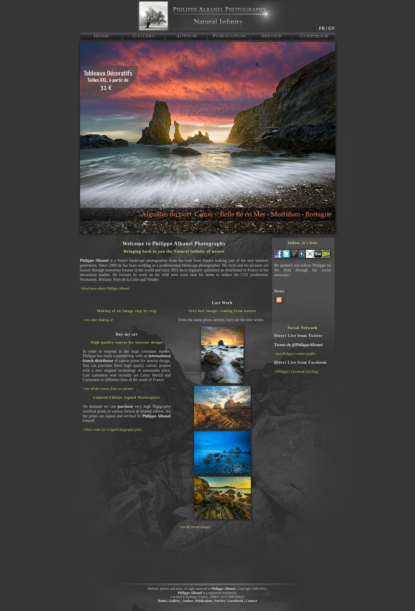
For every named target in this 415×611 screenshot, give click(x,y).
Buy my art (127, 334)
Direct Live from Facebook (300, 362)
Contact (251, 601)
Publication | (204, 601)
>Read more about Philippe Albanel (104, 288)
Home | (163, 601)
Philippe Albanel (94, 260)
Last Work (222, 303)
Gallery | (175, 601)
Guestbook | (236, 601)
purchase (125, 406)
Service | (220, 601)
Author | (188, 601)
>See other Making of (98, 320)
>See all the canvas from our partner (108, 389)
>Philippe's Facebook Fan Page (296, 372)
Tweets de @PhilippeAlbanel (298, 345)
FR (322, 28)
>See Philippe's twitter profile (294, 354)
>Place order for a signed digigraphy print (112, 430)
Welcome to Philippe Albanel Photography (174, 243)
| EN (330, 28)
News (279, 291)
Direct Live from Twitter (298, 336)
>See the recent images (194, 527)
